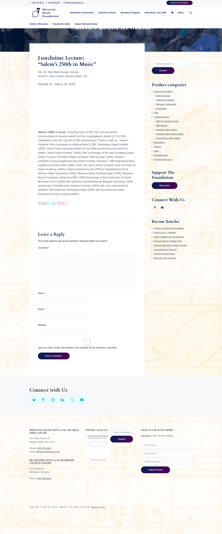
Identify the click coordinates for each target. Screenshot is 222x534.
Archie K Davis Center (164, 271)
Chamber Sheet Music (166, 147)
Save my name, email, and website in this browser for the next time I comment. (77, 365)
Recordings (159, 160)
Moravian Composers (166, 122)
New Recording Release (165, 267)
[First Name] (167, 462)
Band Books (161, 143)
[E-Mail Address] (167, 479)
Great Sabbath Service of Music (169, 254)
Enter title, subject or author (97, 456)
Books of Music (163, 113)
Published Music (161, 134)
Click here (146, 453)
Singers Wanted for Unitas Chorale (170, 263)
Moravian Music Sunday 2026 (168, 258)
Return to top (98, 524)
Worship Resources (163, 177)
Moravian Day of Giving (165, 275)
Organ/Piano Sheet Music (168, 156)
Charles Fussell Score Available (169, 246)
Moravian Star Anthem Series (170, 151)
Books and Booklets (163, 109)
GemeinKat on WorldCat (97, 477)
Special (157, 164)
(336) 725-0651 (38, 3)
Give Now (164, 203)
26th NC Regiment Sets (167, 139)
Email (41, 326)
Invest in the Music (179, 3)
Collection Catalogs (165, 117)
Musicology (161, 126)
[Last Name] (167, 471)
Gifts (156, 130)
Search (163, 88)
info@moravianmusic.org (74, 3)
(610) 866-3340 (54, 3)
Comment (43, 265)
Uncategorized (161, 173)
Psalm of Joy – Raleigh (165, 250)
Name (41, 311)
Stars (156, 168)
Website (42, 342)
